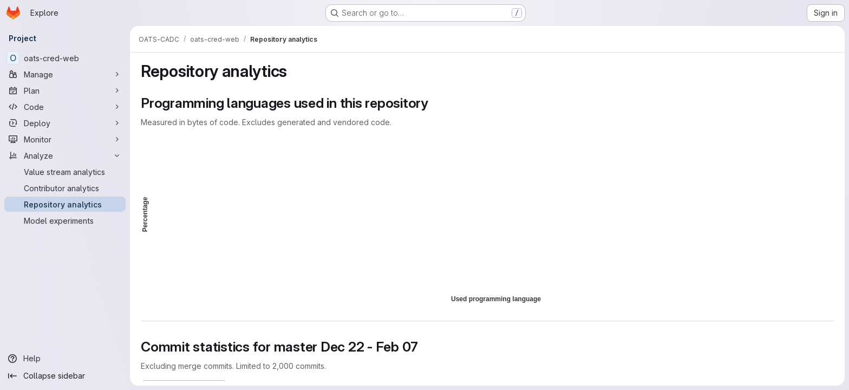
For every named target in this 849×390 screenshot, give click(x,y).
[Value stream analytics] (65, 171)
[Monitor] (65, 139)
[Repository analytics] (65, 204)
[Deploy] (65, 123)
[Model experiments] (65, 220)
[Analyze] (65, 155)
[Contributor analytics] (65, 188)
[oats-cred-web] (65, 58)
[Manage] (65, 74)
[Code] (65, 106)
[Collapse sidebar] (65, 376)
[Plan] (65, 90)
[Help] (65, 358)
